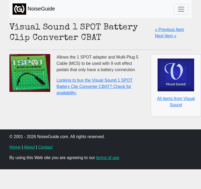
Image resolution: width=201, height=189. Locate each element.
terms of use (107, 157)
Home (15, 147)
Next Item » (165, 36)
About (29, 147)
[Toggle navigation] (181, 9)
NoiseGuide (34, 9)
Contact (45, 147)
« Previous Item (169, 29)
